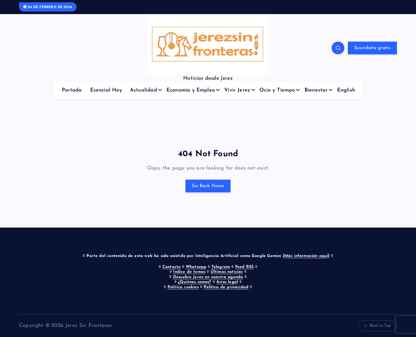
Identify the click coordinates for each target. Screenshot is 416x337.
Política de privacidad (226, 287)
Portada (72, 90)
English (346, 90)
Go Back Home (208, 186)
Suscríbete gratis (372, 48)
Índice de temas (189, 272)
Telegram (220, 267)
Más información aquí (306, 256)
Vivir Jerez (237, 90)
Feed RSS (244, 267)
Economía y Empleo (190, 90)
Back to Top (377, 326)
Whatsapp (196, 267)
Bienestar (316, 90)
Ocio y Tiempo (277, 90)
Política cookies (183, 287)
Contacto (171, 267)
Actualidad (143, 90)
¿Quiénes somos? (194, 282)
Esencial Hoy (106, 90)
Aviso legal (227, 282)
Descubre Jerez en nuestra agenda (208, 277)
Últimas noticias (227, 272)
